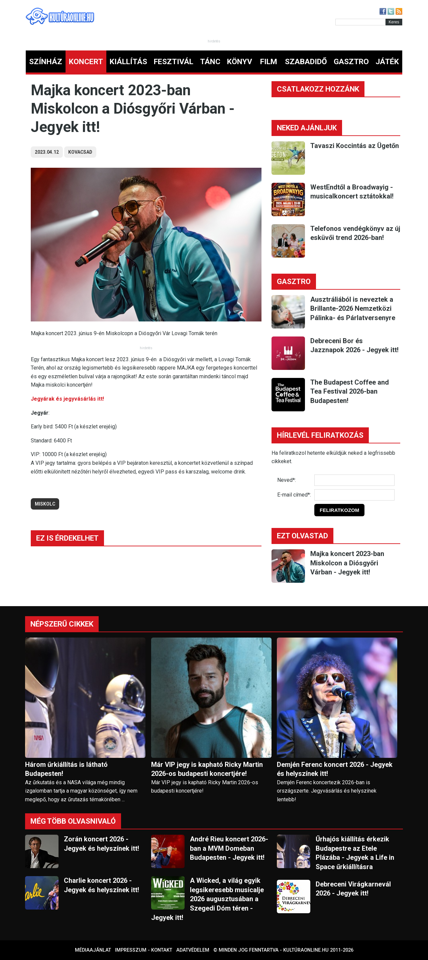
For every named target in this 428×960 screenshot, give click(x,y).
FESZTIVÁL (173, 61)
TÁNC (210, 61)
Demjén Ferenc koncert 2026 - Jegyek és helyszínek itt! (335, 769)
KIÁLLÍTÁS (128, 61)
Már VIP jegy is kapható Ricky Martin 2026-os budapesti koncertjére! (207, 769)
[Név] (354, 480)
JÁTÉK (387, 61)
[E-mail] (354, 495)
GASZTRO (351, 61)
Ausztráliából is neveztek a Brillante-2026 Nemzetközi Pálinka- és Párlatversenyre (352, 308)
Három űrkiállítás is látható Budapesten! (66, 769)
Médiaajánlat (93, 950)
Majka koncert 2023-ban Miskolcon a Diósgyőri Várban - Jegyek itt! (347, 563)
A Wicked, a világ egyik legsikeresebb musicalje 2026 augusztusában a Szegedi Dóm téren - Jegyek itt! (207, 898)
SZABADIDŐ (306, 61)
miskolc (45, 504)
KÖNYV (239, 61)
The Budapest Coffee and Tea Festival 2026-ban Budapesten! (349, 391)
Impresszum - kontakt (143, 950)
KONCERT (86, 61)
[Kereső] (360, 22)
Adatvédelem (192, 950)
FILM (268, 61)
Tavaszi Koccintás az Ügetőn (354, 146)
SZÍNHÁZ (45, 61)
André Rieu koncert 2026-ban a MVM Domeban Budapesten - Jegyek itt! (229, 848)
